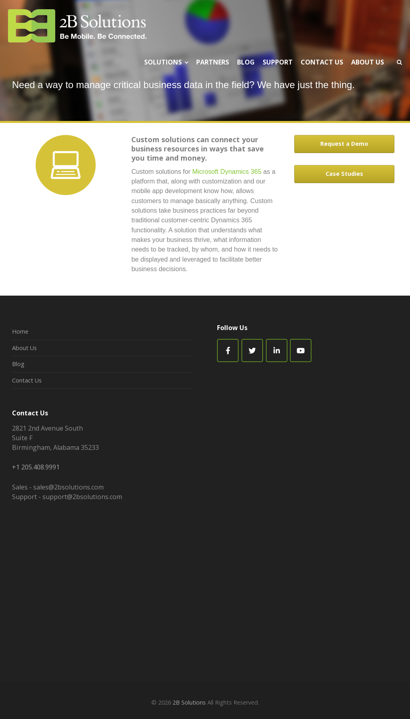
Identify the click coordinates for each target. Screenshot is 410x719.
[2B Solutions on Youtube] (301, 350)
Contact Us (27, 380)
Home (20, 331)
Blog (18, 364)
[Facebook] (228, 350)
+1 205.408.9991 (36, 467)
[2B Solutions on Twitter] (252, 350)
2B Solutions (189, 702)
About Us (24, 348)
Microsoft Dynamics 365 (226, 171)
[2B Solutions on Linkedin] (276, 350)
